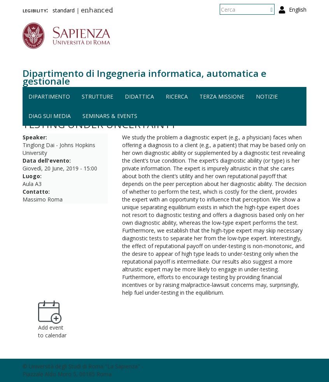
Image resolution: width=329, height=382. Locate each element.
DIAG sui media (49, 116)
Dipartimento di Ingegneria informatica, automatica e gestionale (144, 77)
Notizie (267, 96)
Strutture (97, 96)
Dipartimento (49, 96)
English (297, 9)
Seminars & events (109, 116)
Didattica (139, 96)
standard (63, 10)
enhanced (97, 10)
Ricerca (177, 96)
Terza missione (222, 96)
